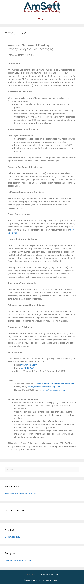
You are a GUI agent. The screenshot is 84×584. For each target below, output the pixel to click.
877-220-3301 (27, 368)
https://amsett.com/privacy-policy (44, 386)
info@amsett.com (28, 365)
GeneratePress (53, 580)
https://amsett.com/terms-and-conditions (54, 383)
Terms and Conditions (49, 574)
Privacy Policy (31, 574)
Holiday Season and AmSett (18, 560)
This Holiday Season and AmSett (20, 493)
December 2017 (12, 536)
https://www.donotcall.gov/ (54, 390)
